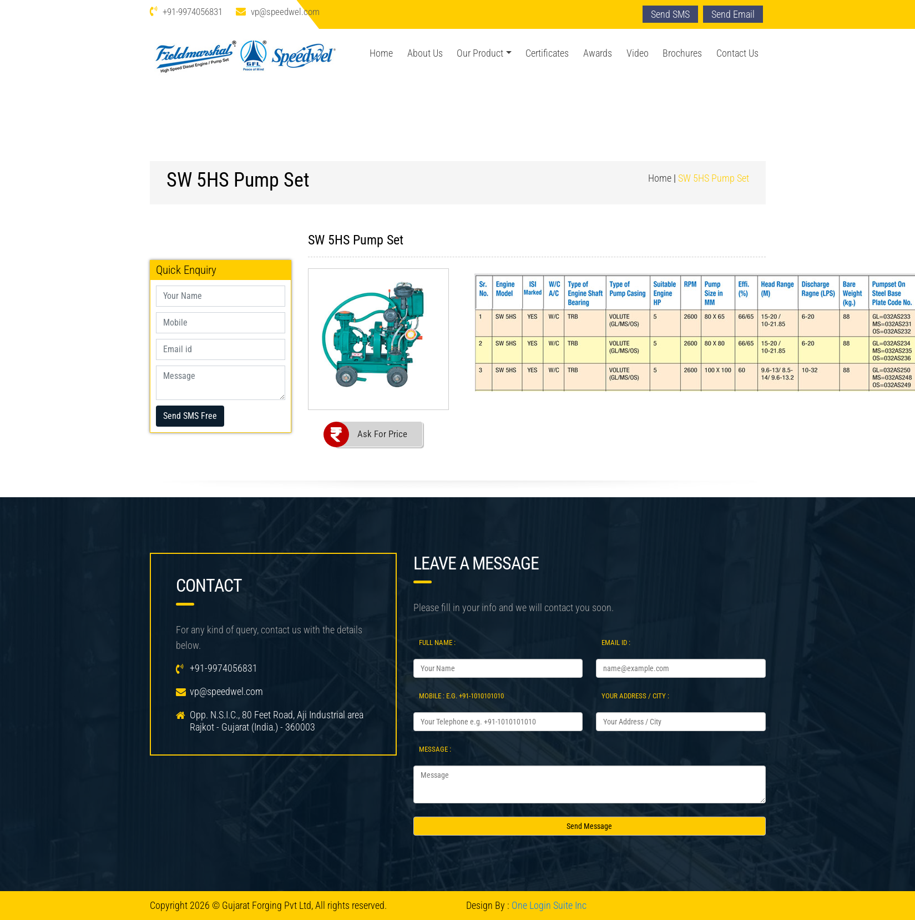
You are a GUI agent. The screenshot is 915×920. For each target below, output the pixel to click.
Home (381, 53)
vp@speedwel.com (285, 11)
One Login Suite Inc (549, 905)
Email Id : (615, 642)
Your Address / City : (635, 696)
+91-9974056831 (193, 11)
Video (637, 53)
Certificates (547, 53)
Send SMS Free (190, 416)
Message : (435, 749)
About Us (425, 53)
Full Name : (437, 642)
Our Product (480, 53)
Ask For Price (382, 433)
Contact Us (737, 53)
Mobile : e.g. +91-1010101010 (461, 696)
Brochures (682, 53)
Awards (597, 53)
